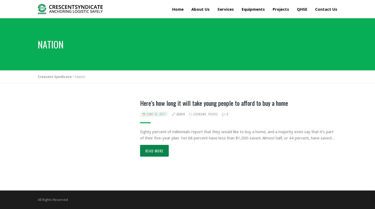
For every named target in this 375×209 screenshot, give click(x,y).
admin (181, 114)
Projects (281, 9)
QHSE (302, 9)
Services (225, 9)
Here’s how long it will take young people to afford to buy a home (214, 103)
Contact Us (326, 9)
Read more (154, 150)
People (213, 114)
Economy (199, 114)
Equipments (253, 9)
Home (178, 9)
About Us (200, 9)
